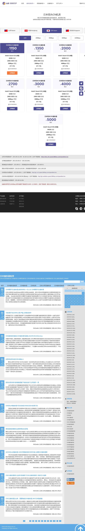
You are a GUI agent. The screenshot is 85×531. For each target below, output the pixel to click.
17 (68, 301)
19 (74, 301)
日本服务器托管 (70, 419)
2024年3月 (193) (71, 348)
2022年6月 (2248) (71, 394)
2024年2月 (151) (71, 351)
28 (80, 304)
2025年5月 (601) (71, 317)
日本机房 (33, 285)
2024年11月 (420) (71, 330)
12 (74, 298)
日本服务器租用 (7, 276)
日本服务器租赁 (70, 435)
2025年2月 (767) (71, 323)
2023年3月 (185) (71, 373)
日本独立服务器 (70, 451)
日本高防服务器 (70, 444)
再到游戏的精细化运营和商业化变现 (17, 429)
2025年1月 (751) (71, 326)
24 (68, 304)
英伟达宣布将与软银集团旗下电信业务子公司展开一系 (22, 382)
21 (80, 301)
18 (71, 301)
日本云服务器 (70, 417)
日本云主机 (70, 285)
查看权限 (74, 403)
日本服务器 (23, 285)
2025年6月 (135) (71, 314)
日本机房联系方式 (71, 458)
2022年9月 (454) (71, 387)
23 (66, 304)
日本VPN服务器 (70, 447)
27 (77, 304)
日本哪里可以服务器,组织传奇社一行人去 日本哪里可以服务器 (25, 289)
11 (71, 298)
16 (66, 301)
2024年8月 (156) (71, 337)
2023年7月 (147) (71, 364)
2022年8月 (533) (71, 389)
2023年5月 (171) (71, 369)
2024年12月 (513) (71, 328)
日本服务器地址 (70, 453)
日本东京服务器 (70, 456)
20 (77, 301)
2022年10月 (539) (71, 384)
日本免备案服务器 (71, 431)
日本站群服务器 (70, 438)
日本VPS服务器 (70, 440)
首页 (2, 285)
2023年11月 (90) (71, 357)
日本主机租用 (70, 428)
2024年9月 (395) (71, 335)
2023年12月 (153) (71, 355)
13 (77, 298)
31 (68, 306)
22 (83, 301)
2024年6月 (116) (71, 341)
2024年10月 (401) (71, 332)
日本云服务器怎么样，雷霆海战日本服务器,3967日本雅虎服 (24, 498)
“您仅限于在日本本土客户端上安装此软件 (18, 313)
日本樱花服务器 (70, 442)
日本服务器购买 (59, 285)
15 (83, 298)
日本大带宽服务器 (45, 285)
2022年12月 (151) (71, 380)
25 (71, 304)
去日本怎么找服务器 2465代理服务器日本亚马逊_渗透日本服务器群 (26, 452)
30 (66, 306)
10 (68, 298)
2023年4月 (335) (71, 371)
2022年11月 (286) (71, 382)
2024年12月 (74, 288)
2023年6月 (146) (71, 366)
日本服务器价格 (70, 433)
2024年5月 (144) (71, 344)
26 (74, 304)
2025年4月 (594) (71, 319)
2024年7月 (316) (71, 339)
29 (83, 304)
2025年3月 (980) (71, 321)
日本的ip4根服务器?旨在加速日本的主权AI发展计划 (22, 405)
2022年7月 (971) (71, 391)
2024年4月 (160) (71, 346)
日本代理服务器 (70, 449)
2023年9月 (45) (70, 360)
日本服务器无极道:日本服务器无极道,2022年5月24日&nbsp (24, 336)
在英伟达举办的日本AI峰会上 (15, 359)
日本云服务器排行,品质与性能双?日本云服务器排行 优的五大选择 (26, 475)
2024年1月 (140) (71, 353)
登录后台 (69, 403)
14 (80, 298)
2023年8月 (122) (71, 362)
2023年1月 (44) (70, 378)
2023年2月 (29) (70, 375)
